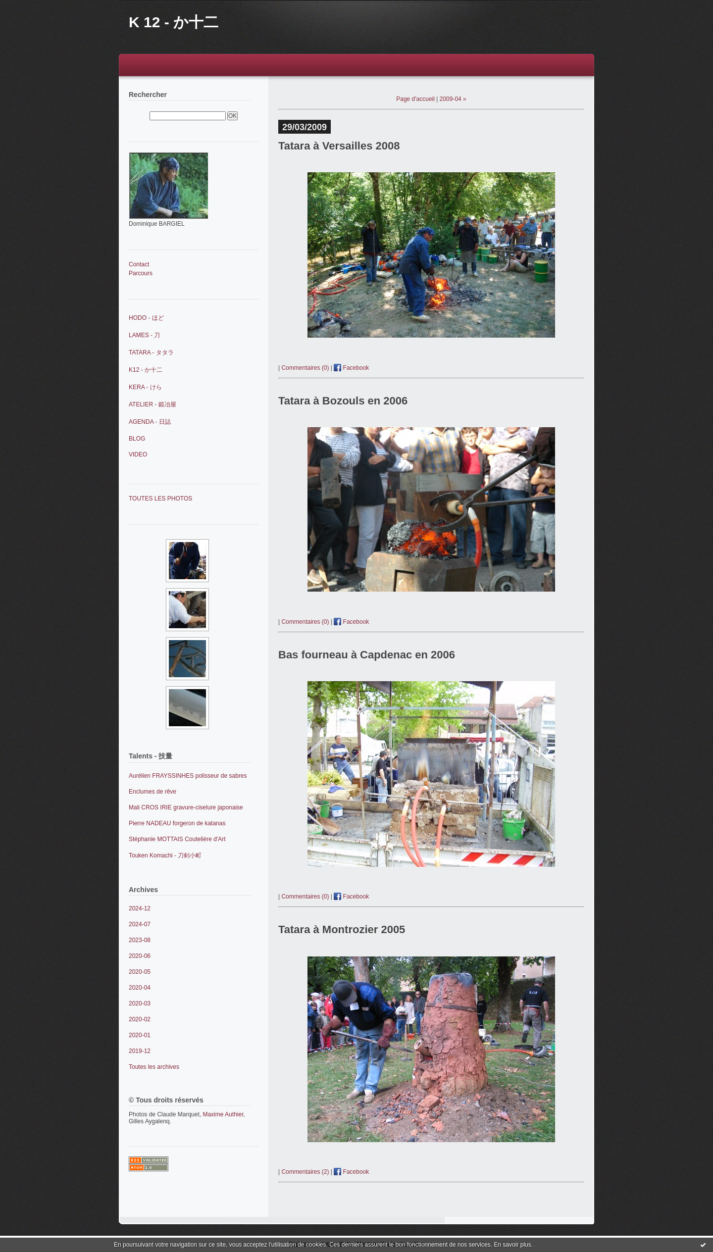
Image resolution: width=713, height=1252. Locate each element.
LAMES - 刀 (144, 335)
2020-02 (140, 1019)
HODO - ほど (146, 317)
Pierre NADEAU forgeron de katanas (177, 823)
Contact (139, 264)
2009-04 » (453, 99)
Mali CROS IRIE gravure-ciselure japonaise (186, 807)
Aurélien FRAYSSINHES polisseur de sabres (188, 775)
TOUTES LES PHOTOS (160, 498)
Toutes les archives (154, 1066)
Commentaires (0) (305, 367)
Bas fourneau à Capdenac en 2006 (366, 655)
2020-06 (140, 955)
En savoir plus (512, 1244)
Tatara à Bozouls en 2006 (342, 401)
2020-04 (140, 987)
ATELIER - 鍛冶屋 (152, 404)
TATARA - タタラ (151, 352)
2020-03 (140, 1003)
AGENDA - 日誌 (150, 421)
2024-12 (140, 908)
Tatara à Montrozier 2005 (341, 929)
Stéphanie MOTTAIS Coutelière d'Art (177, 839)
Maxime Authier (223, 1114)
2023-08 (140, 940)
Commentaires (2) (305, 1171)
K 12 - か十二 (173, 22)
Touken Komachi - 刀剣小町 (165, 855)
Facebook (351, 367)
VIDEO (138, 454)
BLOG (137, 438)
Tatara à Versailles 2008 (339, 146)
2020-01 (140, 1035)
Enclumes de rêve (152, 791)
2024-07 (140, 924)
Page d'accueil (415, 99)
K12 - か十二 (145, 369)
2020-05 (140, 971)
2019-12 (140, 1051)
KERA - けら (145, 387)
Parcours (141, 273)
